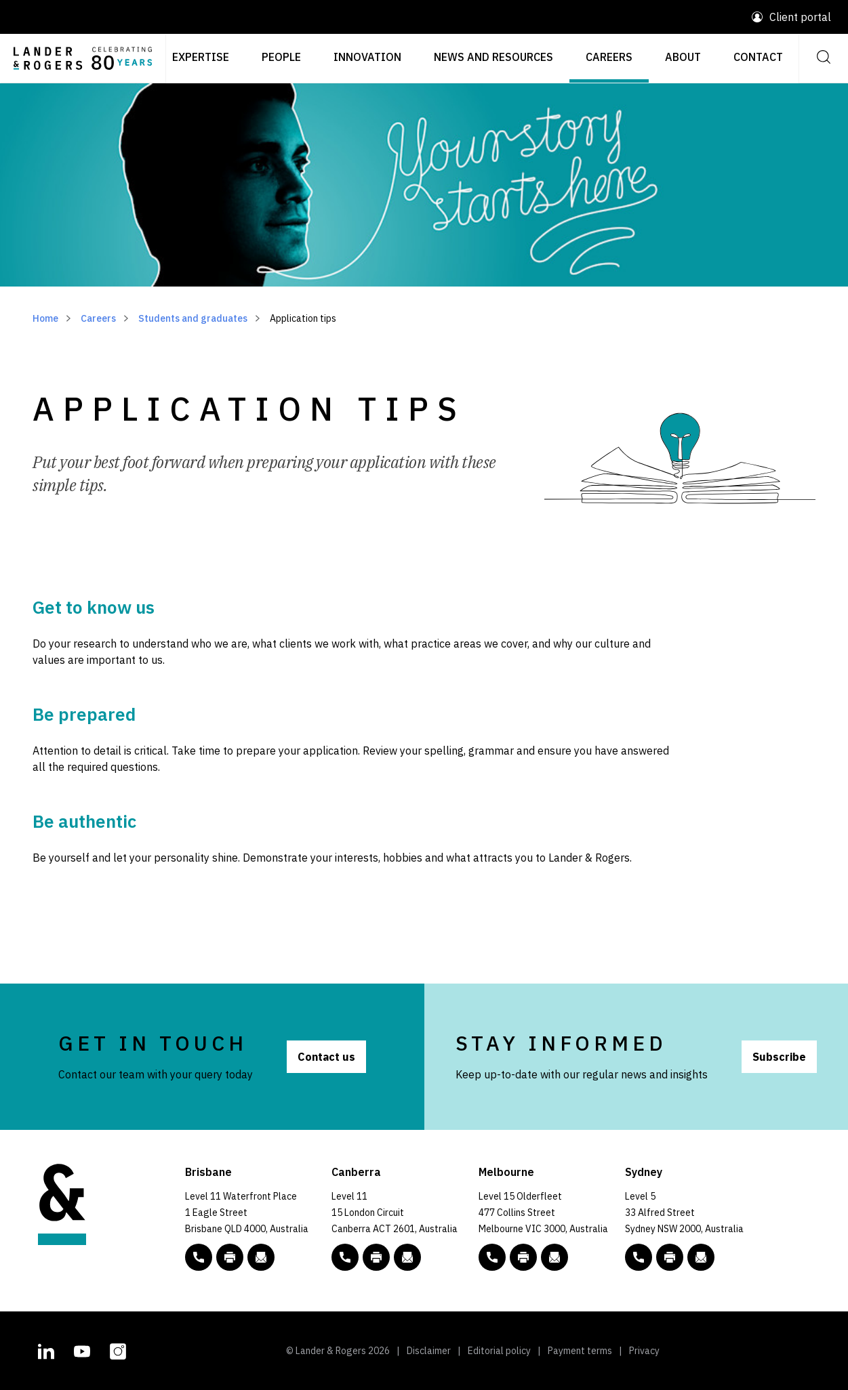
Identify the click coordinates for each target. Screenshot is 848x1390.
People (281, 57)
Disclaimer (429, 1351)
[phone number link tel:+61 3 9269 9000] (492, 1257)
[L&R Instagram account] (118, 1349)
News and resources (493, 57)
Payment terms (580, 1351)
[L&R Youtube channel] (82, 1349)
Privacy (644, 1351)
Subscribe (779, 1056)
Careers (609, 57)
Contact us (326, 1056)
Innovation (367, 57)
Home (45, 318)
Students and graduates (192, 318)
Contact (758, 57)
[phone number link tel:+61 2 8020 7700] (638, 1257)
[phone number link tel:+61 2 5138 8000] (345, 1257)
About (683, 57)
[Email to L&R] (261, 1257)
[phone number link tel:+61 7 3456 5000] (198, 1257)
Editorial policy (499, 1351)
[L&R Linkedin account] (46, 1349)
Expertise (200, 57)
